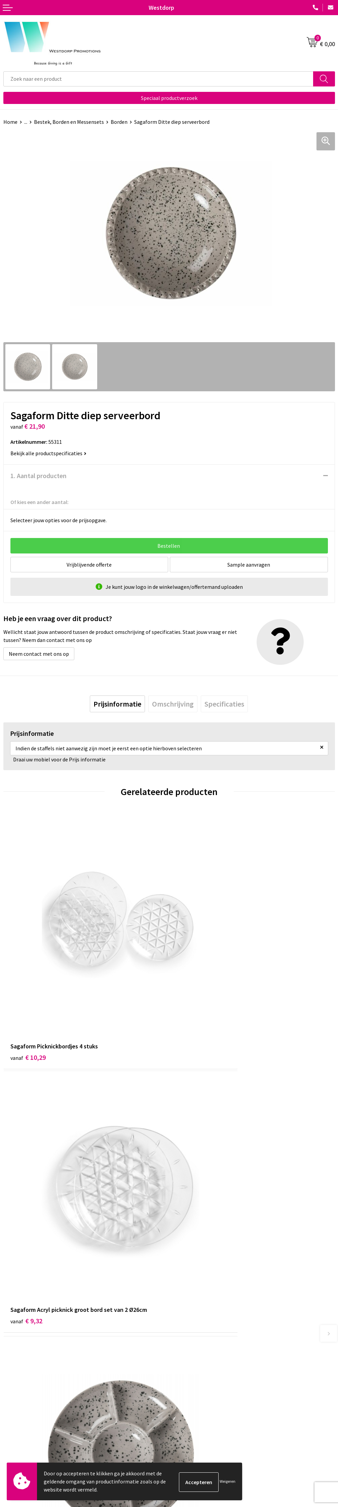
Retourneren (18, 1417)
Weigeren (227, 1481)
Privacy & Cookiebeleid (198, 1417)
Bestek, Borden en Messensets (69, 121)
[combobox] (158, 78)
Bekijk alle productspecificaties (48, 453)
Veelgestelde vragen (195, 1314)
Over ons (182, 1303)
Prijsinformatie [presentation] (117, 704)
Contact (12, 1407)
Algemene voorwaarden (199, 1407)
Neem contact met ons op (39, 653)
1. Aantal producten (38, 475)
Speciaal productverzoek (169, 98)
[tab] (117, 703)
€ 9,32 (192, 988)
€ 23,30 (28, 1185)
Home (10, 121)
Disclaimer (184, 1428)
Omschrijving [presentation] (173, 704)
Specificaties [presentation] (224, 704)
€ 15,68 (194, 1185)
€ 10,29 (28, 988)
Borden (119, 121)
